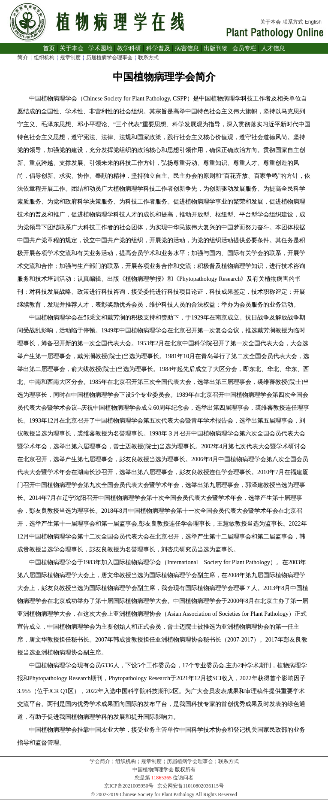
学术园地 (100, 48)
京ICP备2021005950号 (128, 786)
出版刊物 (216, 48)
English (313, 22)
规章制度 (70, 58)
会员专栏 (244, 48)
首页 (49, 48)
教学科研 (129, 48)
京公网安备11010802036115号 (190, 786)
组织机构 (44, 58)
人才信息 (273, 48)
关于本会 (270, 22)
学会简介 (100, 761)
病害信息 (187, 48)
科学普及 (158, 48)
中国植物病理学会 (153, 770)
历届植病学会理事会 (109, 58)
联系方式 (293, 22)
